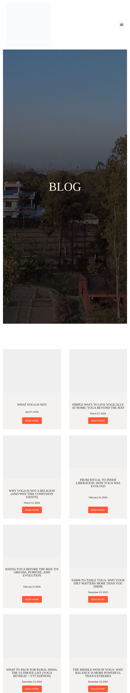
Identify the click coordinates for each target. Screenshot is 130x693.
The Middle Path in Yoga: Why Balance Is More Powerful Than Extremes (98, 673)
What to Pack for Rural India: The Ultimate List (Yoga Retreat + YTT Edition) (32, 673)
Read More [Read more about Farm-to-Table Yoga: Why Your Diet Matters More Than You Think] (98, 599)
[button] (121, 24)
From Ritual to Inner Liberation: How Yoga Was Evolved (98, 483)
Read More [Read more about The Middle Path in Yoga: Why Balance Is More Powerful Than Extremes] (98, 688)
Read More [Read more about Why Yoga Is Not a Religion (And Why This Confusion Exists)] (32, 509)
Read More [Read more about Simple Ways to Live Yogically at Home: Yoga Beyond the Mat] (98, 420)
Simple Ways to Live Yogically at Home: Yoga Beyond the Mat (98, 406)
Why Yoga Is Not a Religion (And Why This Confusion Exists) (32, 494)
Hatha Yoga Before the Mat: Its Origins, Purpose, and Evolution (32, 572)
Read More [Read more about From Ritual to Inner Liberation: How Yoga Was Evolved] (98, 509)
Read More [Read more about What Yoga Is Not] (32, 420)
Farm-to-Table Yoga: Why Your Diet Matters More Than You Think (98, 583)
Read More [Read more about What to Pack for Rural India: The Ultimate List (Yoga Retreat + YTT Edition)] (32, 688)
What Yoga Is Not (32, 404)
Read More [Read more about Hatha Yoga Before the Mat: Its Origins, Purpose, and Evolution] (32, 599)
